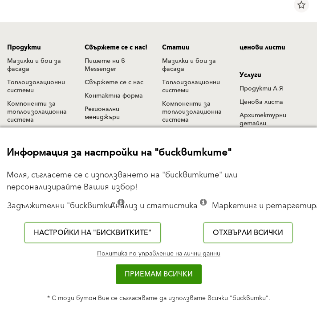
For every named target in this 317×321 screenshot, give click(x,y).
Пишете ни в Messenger (105, 65)
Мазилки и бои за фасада (34, 65)
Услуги (250, 75)
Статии (176, 47)
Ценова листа (261, 102)
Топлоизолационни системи (36, 86)
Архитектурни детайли (263, 119)
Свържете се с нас (114, 82)
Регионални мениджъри (102, 113)
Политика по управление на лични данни (158, 253)
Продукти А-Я (261, 88)
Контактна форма (114, 96)
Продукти (24, 47)
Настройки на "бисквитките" (92, 232)
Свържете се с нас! (116, 47)
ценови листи (262, 47)
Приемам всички (159, 274)
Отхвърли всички (248, 232)
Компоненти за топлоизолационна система (37, 112)
